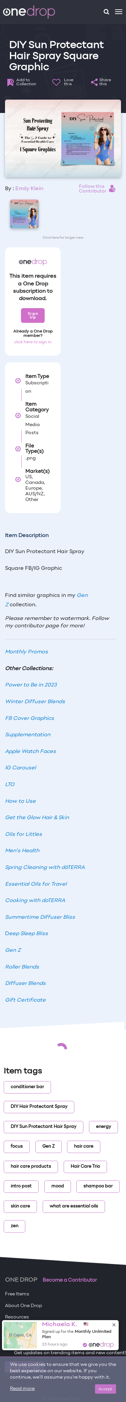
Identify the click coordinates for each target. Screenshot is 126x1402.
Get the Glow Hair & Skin (37, 817)
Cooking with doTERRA (35, 900)
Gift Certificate (25, 1000)
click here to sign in (33, 342)
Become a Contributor (70, 1280)
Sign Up (33, 315)
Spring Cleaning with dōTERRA (45, 867)
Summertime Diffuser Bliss (40, 917)
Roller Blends (22, 967)
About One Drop (23, 1306)
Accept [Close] (105, 1388)
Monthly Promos (26, 652)
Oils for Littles (23, 834)
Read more (22, 1389)
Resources (17, 1317)
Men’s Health (22, 851)
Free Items (17, 1294)
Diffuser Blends (25, 983)
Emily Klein (29, 189)
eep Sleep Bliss (28, 933)
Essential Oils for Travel (36, 884)
